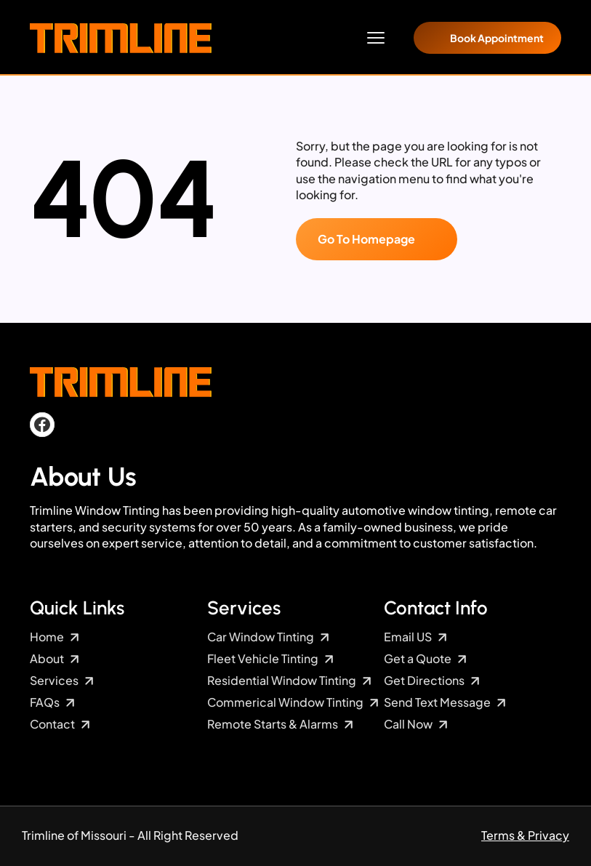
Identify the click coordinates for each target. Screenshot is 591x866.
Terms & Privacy (525, 835)
